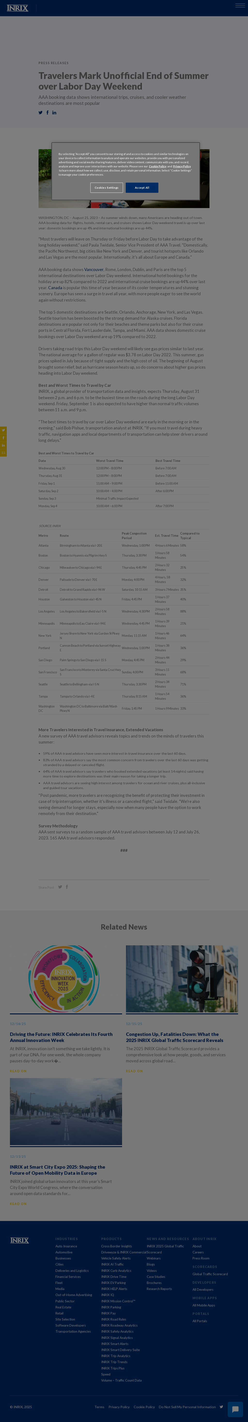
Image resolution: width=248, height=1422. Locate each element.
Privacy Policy (182, 166)
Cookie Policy (157, 166)
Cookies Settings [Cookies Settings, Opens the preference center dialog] (107, 187)
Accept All (142, 187)
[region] (125, 171)
